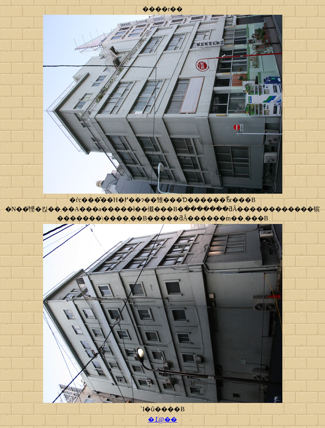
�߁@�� (162, 419)
